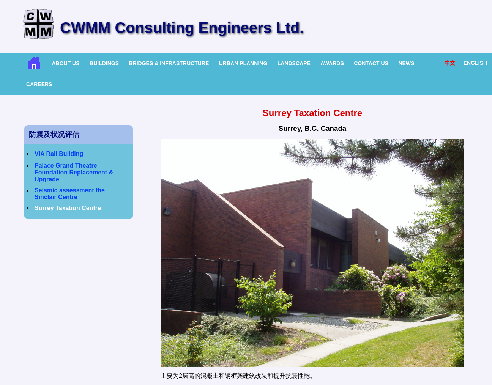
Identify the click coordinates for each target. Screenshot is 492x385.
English (475, 63)
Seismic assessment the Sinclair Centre (70, 193)
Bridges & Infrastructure (169, 63)
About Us (65, 63)
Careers (39, 84)
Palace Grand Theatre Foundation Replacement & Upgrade (74, 172)
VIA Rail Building (59, 154)
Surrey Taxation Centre (68, 208)
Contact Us (371, 63)
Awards (332, 63)
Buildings (104, 63)
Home (34, 63)
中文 (450, 63)
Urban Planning (243, 63)
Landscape (294, 63)
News (406, 63)
